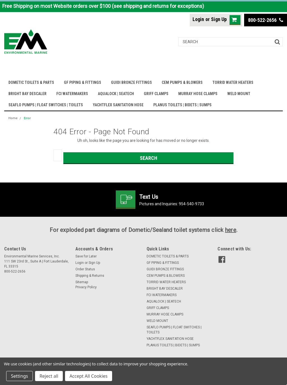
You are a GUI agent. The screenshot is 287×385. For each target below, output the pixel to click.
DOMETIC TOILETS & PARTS (31, 82)
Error (27, 118)
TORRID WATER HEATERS (232, 82)
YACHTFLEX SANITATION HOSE (118, 105)
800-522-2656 (265, 20)
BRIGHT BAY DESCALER (27, 93)
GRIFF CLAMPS (156, 93)
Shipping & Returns (89, 276)
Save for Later (86, 256)
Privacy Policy (86, 287)
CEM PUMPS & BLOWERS (182, 82)
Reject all (49, 376)
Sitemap (81, 282)
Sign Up (219, 19)
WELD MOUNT (238, 93)
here (230, 230)
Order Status (85, 269)
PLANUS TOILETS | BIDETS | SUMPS (182, 105)
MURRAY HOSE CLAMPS (197, 93)
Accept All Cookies (89, 376)
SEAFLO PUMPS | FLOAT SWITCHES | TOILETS (45, 105)
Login (198, 19)
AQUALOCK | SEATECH (116, 93)
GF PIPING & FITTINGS (82, 82)
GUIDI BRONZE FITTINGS (131, 82)
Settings (19, 376)
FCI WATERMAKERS (72, 93)
